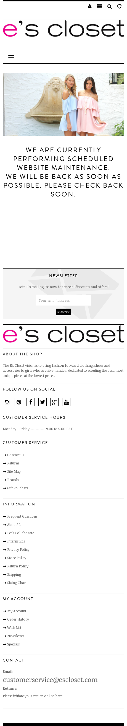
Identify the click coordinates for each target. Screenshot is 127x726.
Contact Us (15, 454)
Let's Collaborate (20, 532)
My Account (16, 610)
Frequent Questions (22, 516)
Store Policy (16, 557)
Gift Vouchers (17, 487)
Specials (13, 644)
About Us (14, 524)
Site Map (14, 471)
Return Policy (17, 566)
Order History (18, 619)
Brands (12, 479)
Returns (13, 463)
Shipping (14, 574)
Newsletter (15, 635)
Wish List (14, 627)
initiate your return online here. (38, 695)
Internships (16, 541)
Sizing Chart (17, 582)
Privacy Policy (18, 549)
